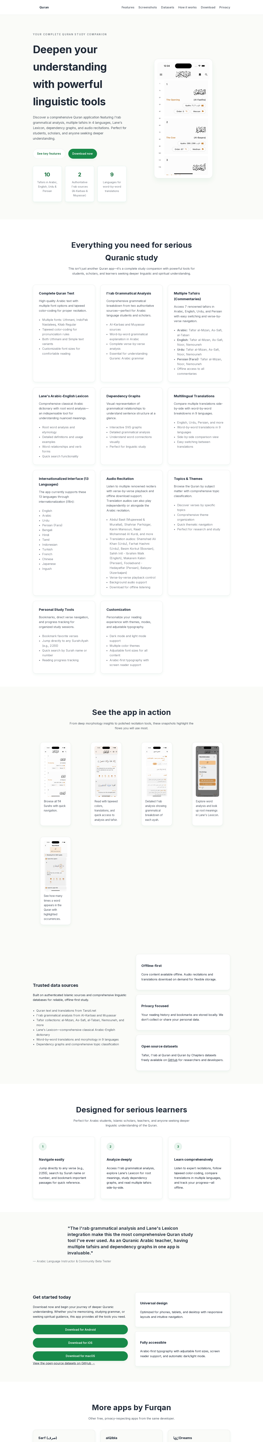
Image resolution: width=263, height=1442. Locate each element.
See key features (49, 153)
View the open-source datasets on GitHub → (64, 1363)
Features (128, 7)
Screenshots (147, 7)
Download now (82, 153)
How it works (187, 7)
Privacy (224, 7)
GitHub (173, 1060)
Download (208, 7)
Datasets (167, 7)
